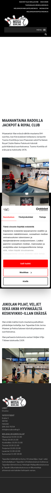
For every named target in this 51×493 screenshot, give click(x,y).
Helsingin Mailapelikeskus (26, 8)
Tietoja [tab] (42, 217)
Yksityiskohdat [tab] (25, 217)
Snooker (44, 2)
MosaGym (43, 8)
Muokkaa (26, 272)
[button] (39, 30)
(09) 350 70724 (8, 426)
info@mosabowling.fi (11, 429)
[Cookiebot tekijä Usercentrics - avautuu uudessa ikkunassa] (36, 209)
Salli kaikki (25, 263)
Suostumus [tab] (8, 217)
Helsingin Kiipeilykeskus (37, 12)
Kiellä (25, 281)
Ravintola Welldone (28, 2)
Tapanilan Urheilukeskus (36, 5)
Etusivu (5, 411)
